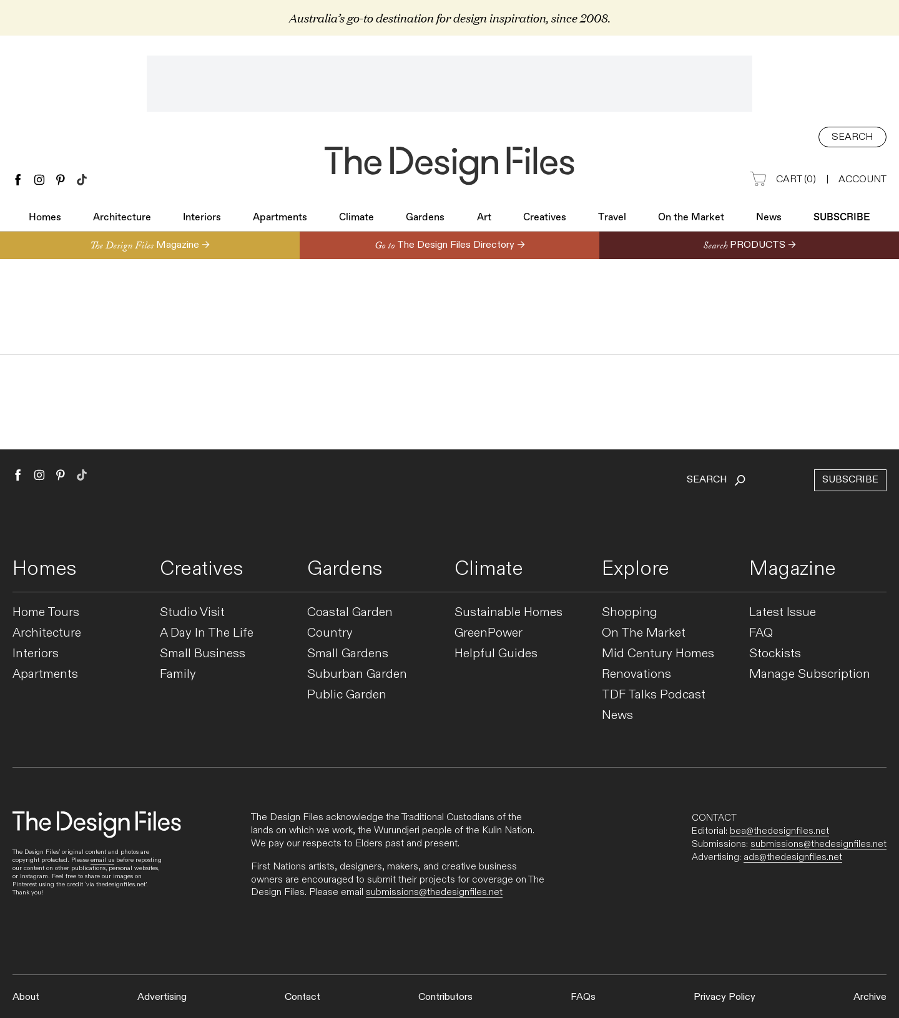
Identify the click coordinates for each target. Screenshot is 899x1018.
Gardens (425, 219)
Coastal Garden (350, 612)
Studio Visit (192, 612)
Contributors (445, 997)
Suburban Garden (357, 674)
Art (484, 219)
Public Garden (346, 695)
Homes (45, 219)
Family (178, 674)
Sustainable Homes (508, 612)
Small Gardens (347, 654)
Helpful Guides (496, 654)
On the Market (691, 219)
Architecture (122, 219)
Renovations (636, 674)
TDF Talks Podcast (653, 695)
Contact (302, 997)
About (25, 997)
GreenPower (488, 633)
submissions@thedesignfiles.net (434, 892)
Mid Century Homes (658, 654)
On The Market (643, 633)
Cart (783, 180)
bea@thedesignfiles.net (779, 831)
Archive (870, 997)
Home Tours (45, 612)
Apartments (280, 219)
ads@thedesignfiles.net (793, 857)
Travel (612, 219)
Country (330, 633)
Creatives (544, 219)
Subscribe (841, 219)
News (769, 219)
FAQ (761, 633)
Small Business (202, 654)
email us (102, 860)
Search (852, 137)
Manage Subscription (809, 674)
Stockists (775, 654)
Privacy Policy (724, 997)
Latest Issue (782, 612)
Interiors (202, 219)
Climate (356, 219)
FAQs (583, 997)
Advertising (162, 997)
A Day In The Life (206, 633)
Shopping (629, 612)
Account (862, 179)
